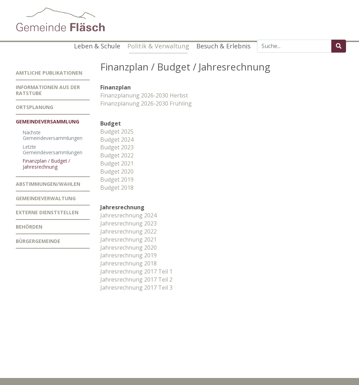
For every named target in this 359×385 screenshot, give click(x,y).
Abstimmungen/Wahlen (48, 184)
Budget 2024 (117, 139)
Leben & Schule (97, 46)
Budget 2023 (117, 147)
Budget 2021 (117, 163)
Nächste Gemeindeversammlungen (52, 135)
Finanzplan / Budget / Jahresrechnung (46, 163)
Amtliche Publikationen (49, 72)
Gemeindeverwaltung (46, 198)
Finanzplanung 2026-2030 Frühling (146, 103)
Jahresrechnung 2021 (128, 239)
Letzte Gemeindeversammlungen (52, 149)
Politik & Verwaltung (158, 46)
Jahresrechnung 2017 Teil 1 (136, 271)
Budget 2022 (117, 155)
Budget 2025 (117, 131)
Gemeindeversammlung (47, 121)
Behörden (29, 226)
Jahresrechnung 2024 (128, 215)
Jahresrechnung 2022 (128, 231)
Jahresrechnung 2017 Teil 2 (136, 279)
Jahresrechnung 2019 (128, 255)
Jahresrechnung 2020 (128, 247)
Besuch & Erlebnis (223, 46)
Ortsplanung (34, 107)
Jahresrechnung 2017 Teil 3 (136, 287)
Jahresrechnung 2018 (128, 263)
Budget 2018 (117, 187)
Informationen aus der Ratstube (48, 90)
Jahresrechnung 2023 (128, 223)
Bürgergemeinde (38, 241)
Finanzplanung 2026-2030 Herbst (144, 95)
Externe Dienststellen (47, 212)
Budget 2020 (117, 171)
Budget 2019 (117, 179)
